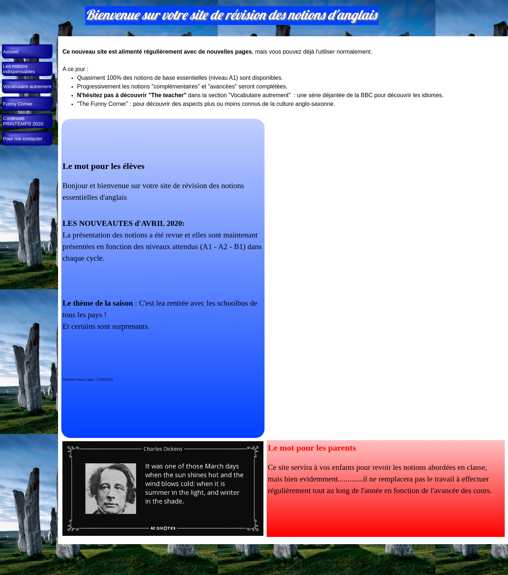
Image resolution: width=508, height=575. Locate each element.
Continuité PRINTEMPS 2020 (23, 121)
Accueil (11, 51)
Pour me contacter (22, 138)
